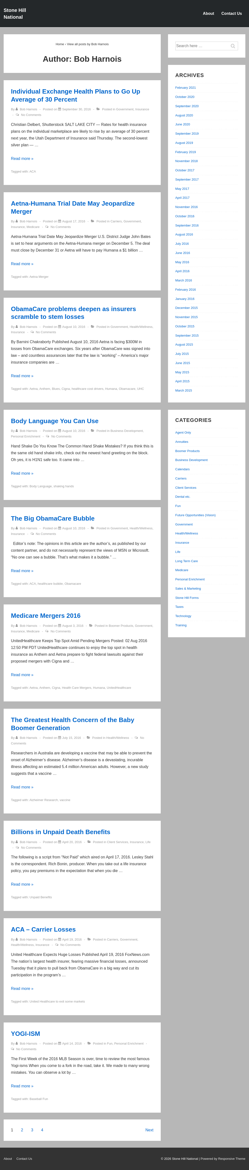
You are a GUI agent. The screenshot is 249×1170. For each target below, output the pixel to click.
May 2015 (182, 372)
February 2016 (185, 289)
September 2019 (187, 133)
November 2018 (186, 161)
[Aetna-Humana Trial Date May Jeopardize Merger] (73, 221)
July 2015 (182, 354)
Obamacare (127, 389)
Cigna (66, 389)
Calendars (182, 469)
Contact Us (232, 13)
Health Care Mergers (76, 688)
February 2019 (185, 152)
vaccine (65, 800)
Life (148, 842)
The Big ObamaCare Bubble (53, 518)
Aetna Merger (39, 277)
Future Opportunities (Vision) (195, 515)
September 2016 (187, 225)
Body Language (41, 486)
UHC (140, 389)
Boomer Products (121, 626)
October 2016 (185, 216)
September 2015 (187, 335)
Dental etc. (182, 496)
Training (181, 625)
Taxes (179, 607)
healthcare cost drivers (87, 389)
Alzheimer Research (43, 800)
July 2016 (182, 243)
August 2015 (184, 344)
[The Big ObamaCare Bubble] (73, 528)
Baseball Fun (39, 1099)
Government (125, 109)
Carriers (116, 221)
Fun (109, 1043)
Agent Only (183, 432)
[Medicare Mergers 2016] (72, 626)
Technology (183, 616)
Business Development (126, 431)
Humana (111, 389)
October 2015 (185, 326)
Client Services (117, 842)
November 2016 (186, 207)
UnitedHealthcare (119, 688)
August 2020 (184, 115)
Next (149, 1130)
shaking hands (63, 486)
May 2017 (182, 189)
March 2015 (183, 390)
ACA (32, 171)
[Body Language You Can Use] (73, 431)
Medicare (33, 227)
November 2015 (186, 317)
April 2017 (182, 198)
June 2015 (182, 363)
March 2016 (183, 280)
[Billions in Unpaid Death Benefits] (72, 842)
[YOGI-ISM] (72, 1043)
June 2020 (182, 124)
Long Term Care (186, 561)
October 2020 (185, 97)
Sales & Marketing (188, 588)
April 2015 (182, 381)
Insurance (142, 109)
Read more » (22, 159)
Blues (56, 389)
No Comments (31, 115)
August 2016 (184, 234)
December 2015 (186, 308)
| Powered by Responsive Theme (222, 1159)
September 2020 (187, 106)
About (208, 13)
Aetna (33, 389)
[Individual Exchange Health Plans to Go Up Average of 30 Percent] (76, 109)
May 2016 (182, 262)
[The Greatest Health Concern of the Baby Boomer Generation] (71, 738)
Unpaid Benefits (41, 897)
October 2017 (185, 170)
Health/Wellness (141, 327)
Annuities (181, 442)
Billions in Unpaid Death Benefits (60, 832)
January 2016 (185, 299)
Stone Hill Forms (187, 598)
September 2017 (187, 179)
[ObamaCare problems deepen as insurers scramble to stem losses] (73, 327)
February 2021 (185, 87)
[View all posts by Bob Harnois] (27, 109)
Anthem (44, 389)
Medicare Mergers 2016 (45, 615)
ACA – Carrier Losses (43, 929)
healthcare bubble (50, 583)
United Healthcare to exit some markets (57, 1001)
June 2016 (182, 253)
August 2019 (184, 143)
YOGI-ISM (25, 1033)
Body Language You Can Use (54, 421)
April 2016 (182, 271)
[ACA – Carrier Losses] (72, 939)
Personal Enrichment (25, 436)
